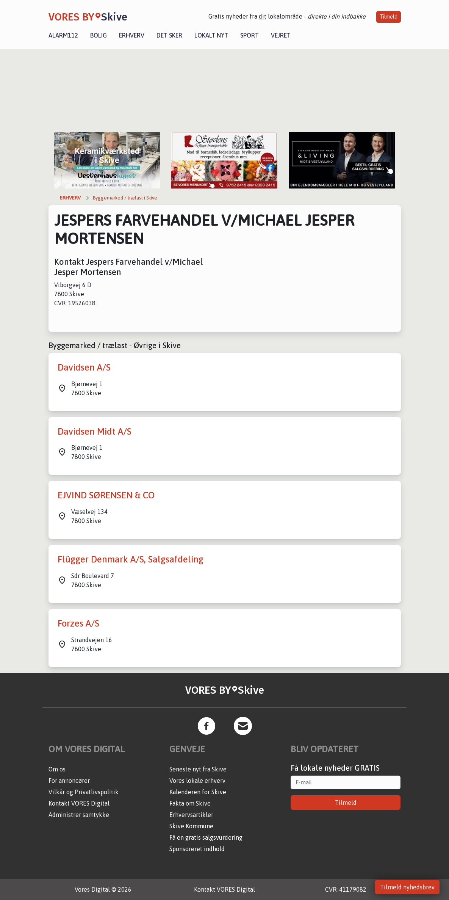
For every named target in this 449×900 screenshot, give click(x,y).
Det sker (169, 35)
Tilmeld (388, 17)
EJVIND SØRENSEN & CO (106, 495)
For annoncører (69, 780)
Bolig (98, 35)
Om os (57, 769)
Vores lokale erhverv (197, 780)
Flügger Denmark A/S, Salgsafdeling (130, 559)
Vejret (281, 35)
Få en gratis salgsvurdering (205, 837)
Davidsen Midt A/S (94, 431)
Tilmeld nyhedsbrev (407, 887)
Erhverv (131, 35)
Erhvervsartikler (191, 814)
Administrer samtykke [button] (78, 814)
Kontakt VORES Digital (79, 803)
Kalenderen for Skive (197, 791)
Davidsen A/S (84, 367)
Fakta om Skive (190, 803)
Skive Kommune (191, 826)
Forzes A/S (78, 623)
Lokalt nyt (211, 35)
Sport (249, 35)
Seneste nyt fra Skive (198, 769)
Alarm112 (63, 35)
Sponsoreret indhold (197, 848)
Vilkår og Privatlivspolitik (83, 791)
